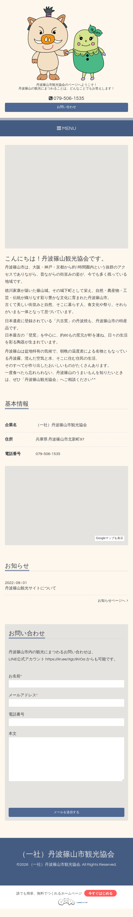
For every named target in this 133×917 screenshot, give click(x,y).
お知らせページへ (113, 603)
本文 (13, 736)
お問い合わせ (66, 109)
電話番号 (16, 717)
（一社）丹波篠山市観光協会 (66, 861)
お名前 (15, 679)
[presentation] (46, 796)
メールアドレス (23, 698)
